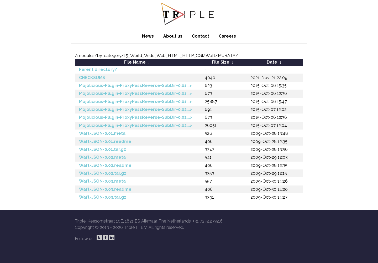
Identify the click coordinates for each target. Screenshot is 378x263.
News (148, 36)
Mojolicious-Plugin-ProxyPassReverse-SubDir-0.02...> (135, 109)
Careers (227, 36)
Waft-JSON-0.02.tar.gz (102, 173)
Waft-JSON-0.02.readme (105, 165)
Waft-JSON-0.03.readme (105, 189)
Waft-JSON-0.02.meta (102, 157)
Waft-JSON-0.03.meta (102, 181)
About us (172, 36)
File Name (135, 62)
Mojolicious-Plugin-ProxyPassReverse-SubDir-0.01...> (135, 85)
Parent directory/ (98, 69)
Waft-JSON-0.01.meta (102, 133)
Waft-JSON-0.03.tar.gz (102, 197)
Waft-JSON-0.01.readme (105, 141)
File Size (220, 62)
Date (272, 62)
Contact (200, 36)
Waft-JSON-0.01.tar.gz (102, 149)
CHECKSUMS (92, 77)
